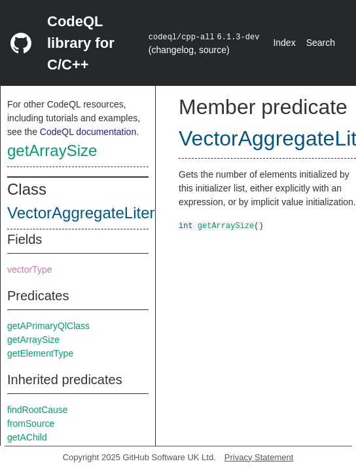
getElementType (40, 353)
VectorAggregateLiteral (87, 213)
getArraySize (52, 150)
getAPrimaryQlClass (48, 326)
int (186, 225)
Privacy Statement (259, 457)
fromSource (30, 423)
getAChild (27, 437)
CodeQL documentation (88, 132)
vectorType (29, 269)
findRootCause (37, 409)
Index (284, 42)
